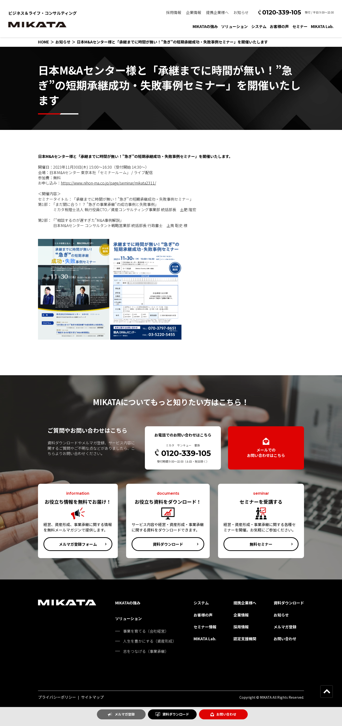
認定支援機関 (244, 638)
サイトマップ (92, 697)
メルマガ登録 (121, 714)
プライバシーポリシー (57, 697)
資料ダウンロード (172, 714)
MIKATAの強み (205, 26)
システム (258, 26)
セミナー (300, 26)
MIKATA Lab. (322, 26)
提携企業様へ (217, 12)
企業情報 (193, 12)
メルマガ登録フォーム (78, 544)
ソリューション (234, 26)
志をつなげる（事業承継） (146, 651)
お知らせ (241, 12)
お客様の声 (279, 26)
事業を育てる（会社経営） (146, 631)
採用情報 (173, 12)
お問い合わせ (223, 714)
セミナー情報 (205, 626)
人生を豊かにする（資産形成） (149, 641)
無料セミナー (261, 544)
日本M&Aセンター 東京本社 (72, 172)
